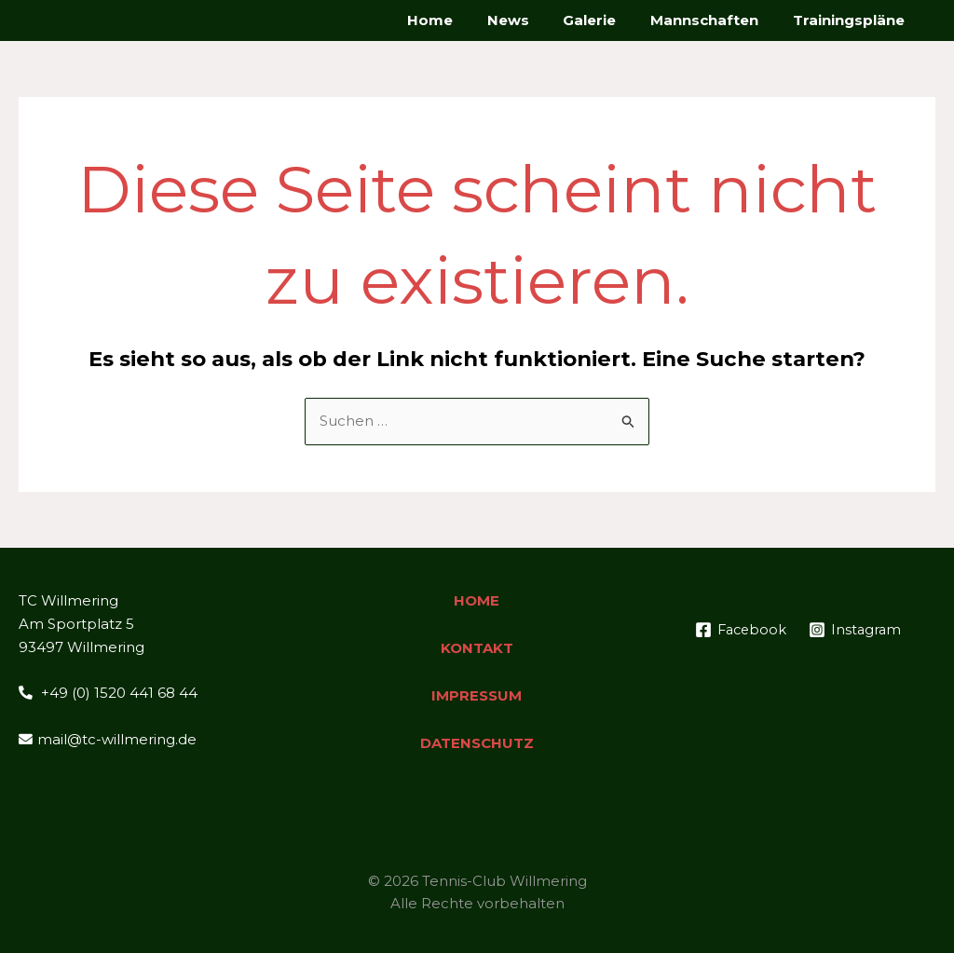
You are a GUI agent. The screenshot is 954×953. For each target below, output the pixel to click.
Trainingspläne (851, 20)
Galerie (605, 20)
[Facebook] (796, 629)
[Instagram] (800, 653)
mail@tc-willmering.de (108, 739)
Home (458, 20)
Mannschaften (714, 20)
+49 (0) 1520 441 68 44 (108, 692)
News (530, 20)
